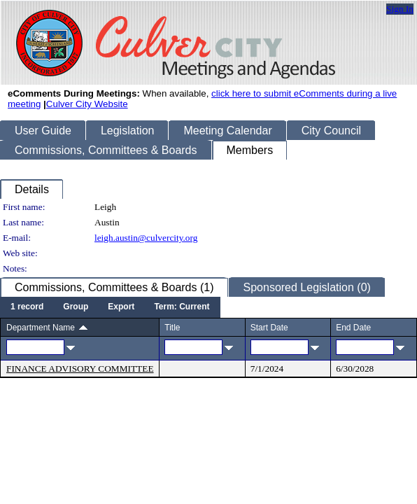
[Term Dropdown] (182, 307)
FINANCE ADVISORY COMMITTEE (80, 368)
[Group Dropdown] (76, 307)
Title (172, 327)
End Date (353, 327)
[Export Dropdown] (121, 307)
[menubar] (110, 307)
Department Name (40, 327)
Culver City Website (87, 104)
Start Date (269, 327)
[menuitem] (27, 307)
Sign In (400, 9)
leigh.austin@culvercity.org (145, 237)
